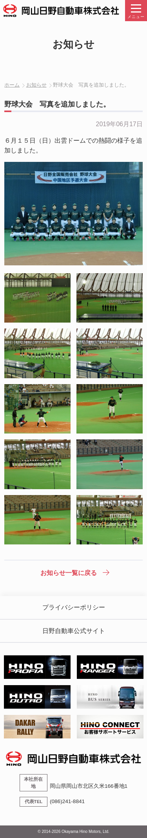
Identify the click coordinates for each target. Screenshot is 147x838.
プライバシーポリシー (73, 607)
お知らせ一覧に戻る (68, 573)
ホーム (12, 85)
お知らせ (36, 85)
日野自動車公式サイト (73, 631)
